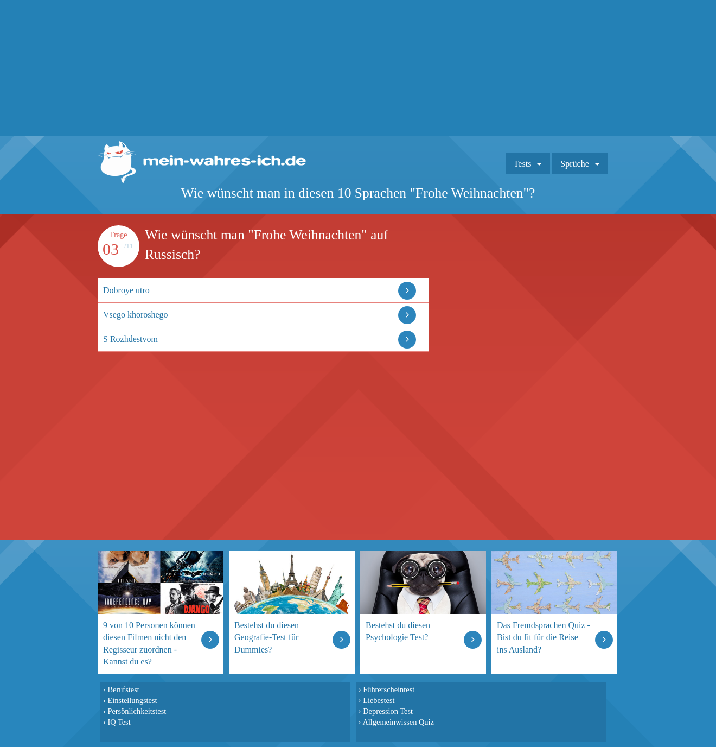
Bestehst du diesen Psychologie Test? (398, 631)
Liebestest (378, 700)
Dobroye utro (126, 290)
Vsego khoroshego (135, 314)
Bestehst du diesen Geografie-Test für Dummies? (266, 637)
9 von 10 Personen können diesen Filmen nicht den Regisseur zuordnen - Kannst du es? (149, 643)
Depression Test (388, 711)
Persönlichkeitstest (136, 711)
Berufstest (123, 689)
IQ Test (118, 722)
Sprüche (574, 163)
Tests (523, 163)
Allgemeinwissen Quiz (398, 722)
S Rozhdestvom (130, 339)
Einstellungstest (132, 700)
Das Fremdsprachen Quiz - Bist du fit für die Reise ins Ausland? (543, 637)
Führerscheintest (388, 689)
